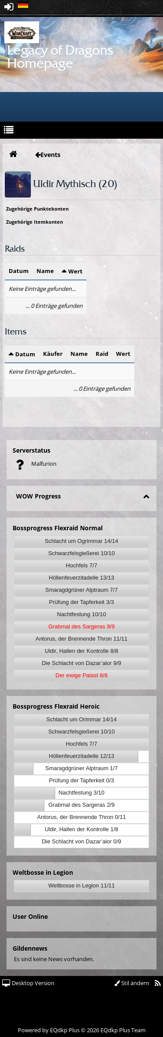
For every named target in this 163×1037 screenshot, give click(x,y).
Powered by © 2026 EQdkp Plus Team (82, 1030)
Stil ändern (131, 983)
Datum (19, 271)
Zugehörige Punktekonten (37, 208)
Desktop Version (28, 983)
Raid (102, 354)
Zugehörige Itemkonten (34, 221)
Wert (75, 271)
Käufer (53, 354)
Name (45, 271)
